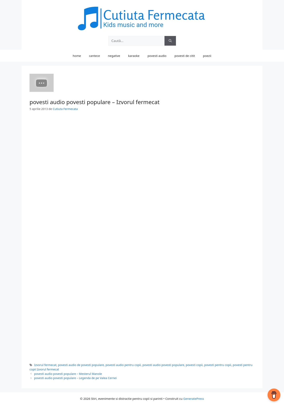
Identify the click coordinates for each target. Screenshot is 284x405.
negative (114, 56)
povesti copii (194, 365)
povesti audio (156, 56)
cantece (94, 56)
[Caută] (170, 41)
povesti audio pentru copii (123, 365)
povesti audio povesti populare (163, 365)
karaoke (133, 56)
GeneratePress (193, 399)
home (77, 56)
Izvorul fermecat (45, 365)
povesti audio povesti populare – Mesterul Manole (68, 374)
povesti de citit (185, 56)
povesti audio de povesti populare (81, 365)
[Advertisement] (142, 146)
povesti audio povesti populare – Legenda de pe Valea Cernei (75, 378)
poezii (207, 56)
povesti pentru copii (217, 365)
